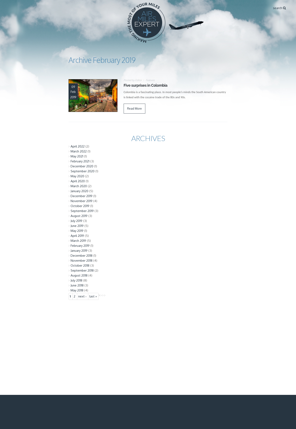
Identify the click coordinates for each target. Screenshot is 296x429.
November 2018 (81, 260)
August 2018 (79, 275)
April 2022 (78, 146)
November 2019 (81, 201)
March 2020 (79, 186)
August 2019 (79, 216)
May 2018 (77, 290)
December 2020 (82, 166)
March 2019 (78, 241)
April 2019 (77, 236)
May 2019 (77, 231)
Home (184, 5)
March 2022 (79, 151)
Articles (241, 5)
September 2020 (83, 171)
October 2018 (80, 265)
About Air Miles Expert (212, 5)
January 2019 (79, 251)
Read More (134, 108)
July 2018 (76, 280)
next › (82, 296)
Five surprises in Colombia (145, 85)
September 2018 (82, 270)
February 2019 (80, 246)
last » (93, 296)
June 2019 (77, 226)
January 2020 (79, 191)
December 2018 (81, 256)
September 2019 (82, 211)
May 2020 (77, 176)
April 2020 (78, 181)
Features (150, 80)
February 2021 (80, 161)
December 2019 (81, 196)
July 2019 (76, 221)
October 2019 (80, 206)
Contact (260, 5)
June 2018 (77, 285)
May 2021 (77, 156)
